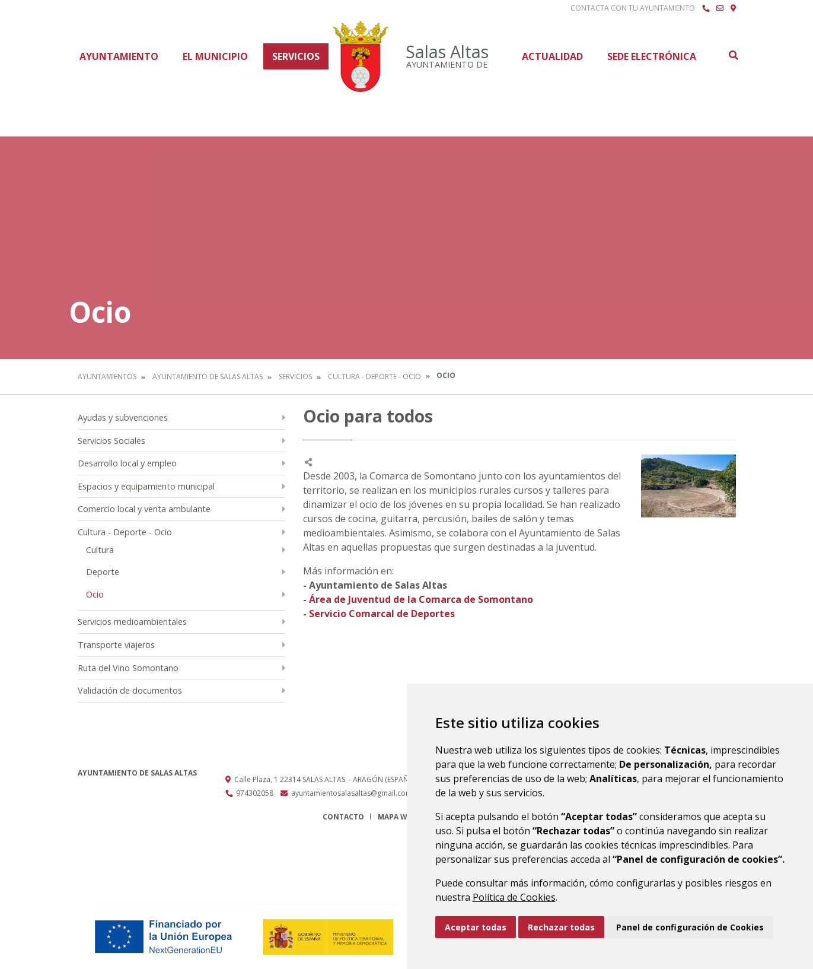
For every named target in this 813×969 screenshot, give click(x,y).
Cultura (100, 549)
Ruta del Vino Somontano (128, 667)
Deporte (102, 571)
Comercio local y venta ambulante (144, 508)
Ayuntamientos (107, 376)
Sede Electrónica (651, 56)
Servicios (296, 56)
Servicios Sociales (111, 440)
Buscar (733, 55)
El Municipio (215, 56)
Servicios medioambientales (132, 621)
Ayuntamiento (118, 56)
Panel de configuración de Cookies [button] (690, 927)
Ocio (95, 594)
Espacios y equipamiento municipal (146, 486)
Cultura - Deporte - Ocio (374, 376)
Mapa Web (397, 817)
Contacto (343, 817)
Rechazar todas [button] (561, 927)
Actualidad (552, 56)
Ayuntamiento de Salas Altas (207, 376)
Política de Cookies (514, 897)
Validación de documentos (130, 690)
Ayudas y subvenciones (123, 417)
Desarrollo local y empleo (127, 463)
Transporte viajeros (116, 644)
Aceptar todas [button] (475, 927)
